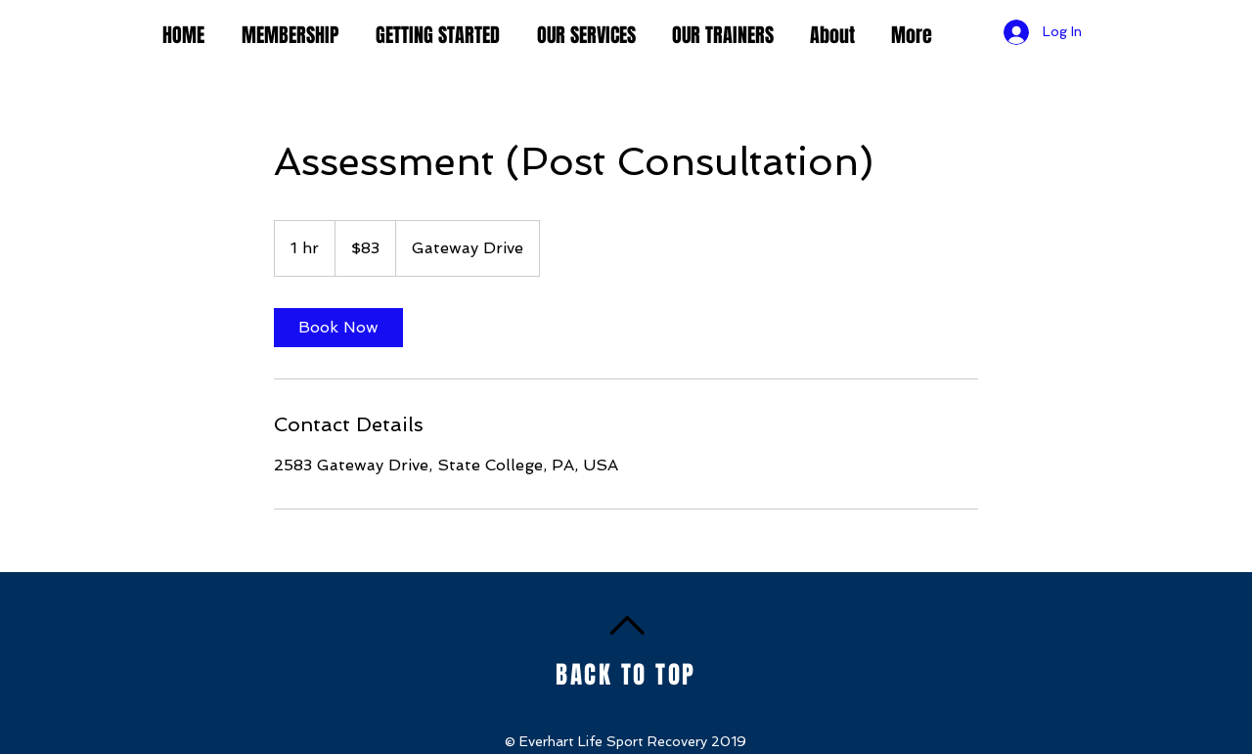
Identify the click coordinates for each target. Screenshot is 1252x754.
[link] (338, 327)
